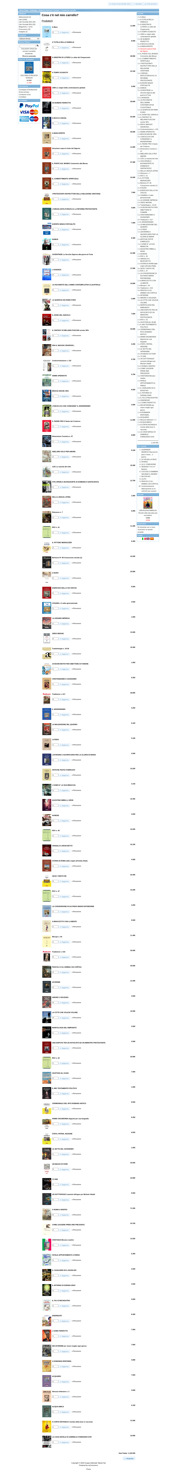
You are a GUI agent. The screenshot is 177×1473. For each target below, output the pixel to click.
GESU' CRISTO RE (147, 268)
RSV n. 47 (144, 271)
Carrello (140, 13)
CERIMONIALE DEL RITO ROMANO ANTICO (147, 332)
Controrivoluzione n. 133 (149, 129)
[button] (120, 4)
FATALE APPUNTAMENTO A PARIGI (147, 383)
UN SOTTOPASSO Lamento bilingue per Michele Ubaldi (148, 361)
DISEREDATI (145, 400)
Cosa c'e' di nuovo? (26, 59)
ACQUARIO (144, 417)
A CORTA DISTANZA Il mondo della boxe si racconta (148, 427)
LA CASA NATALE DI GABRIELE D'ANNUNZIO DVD (148, 434)
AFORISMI (144, 295)
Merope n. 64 (145, 285)
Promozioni (23, 29)
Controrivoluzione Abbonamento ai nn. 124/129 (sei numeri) (148, 488)
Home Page (23, 10)
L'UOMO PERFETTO (148, 402)
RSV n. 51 (144, 176)
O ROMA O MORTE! (147, 366)
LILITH (143, 479)
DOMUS (143, 88)
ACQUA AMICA (146, 422)
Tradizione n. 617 (146, 220)
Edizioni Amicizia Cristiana (49, 10)
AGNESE (143, 254)
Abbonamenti (24, 17)
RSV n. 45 (144, 256)
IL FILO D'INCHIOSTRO (149, 398)
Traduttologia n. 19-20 (148, 205)
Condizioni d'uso (25, 94)
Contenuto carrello (68, 10)
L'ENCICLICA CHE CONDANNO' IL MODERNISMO (147, 139)
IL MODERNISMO (147, 222)
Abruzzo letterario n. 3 (148, 420)
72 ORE (143, 356)
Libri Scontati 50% (25, 24)
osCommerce (93, 1465)
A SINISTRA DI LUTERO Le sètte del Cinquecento (148, 27)
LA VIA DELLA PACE (149, 459)
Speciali (140, 494)
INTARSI (144, 462)
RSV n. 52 (144, 320)
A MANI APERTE (146, 46)
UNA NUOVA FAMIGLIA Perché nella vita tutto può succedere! (147, 513)
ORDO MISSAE (146, 202)
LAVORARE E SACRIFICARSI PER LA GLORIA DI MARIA (149, 234)
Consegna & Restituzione (28, 90)
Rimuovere (77, 32)
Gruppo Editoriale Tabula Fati (95, 1463)
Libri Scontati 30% (25, 22)
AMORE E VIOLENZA (148, 298)
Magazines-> (23, 27)
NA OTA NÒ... (146, 476)
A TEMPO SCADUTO (148, 32)
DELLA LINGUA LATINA (149, 171)
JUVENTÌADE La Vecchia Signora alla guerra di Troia (147, 92)
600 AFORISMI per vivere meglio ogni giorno (147, 407)
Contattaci (22, 97)
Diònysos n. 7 (145, 173)
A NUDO (143, 188)
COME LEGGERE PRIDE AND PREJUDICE (147, 371)
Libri (20, 19)
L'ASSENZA (144, 98)
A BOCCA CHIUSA (147, 44)
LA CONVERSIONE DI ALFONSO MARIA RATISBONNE (148, 275)
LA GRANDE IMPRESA (149, 200)
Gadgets (22, 32)
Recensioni (141, 524)
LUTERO (143, 229)
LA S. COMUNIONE (148, 464)
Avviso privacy (24, 92)
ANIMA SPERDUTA (147, 132)
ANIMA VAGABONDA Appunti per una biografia (148, 339)
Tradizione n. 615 (146, 288)
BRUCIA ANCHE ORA (148, 134)
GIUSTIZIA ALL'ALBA (148, 322)
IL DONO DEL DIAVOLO (149, 115)
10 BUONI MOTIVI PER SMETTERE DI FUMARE (149, 209)
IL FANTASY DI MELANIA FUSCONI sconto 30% (147, 119)
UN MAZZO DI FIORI (148, 354)
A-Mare (143, 17)
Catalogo (33, 10)
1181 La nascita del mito (149, 158)
